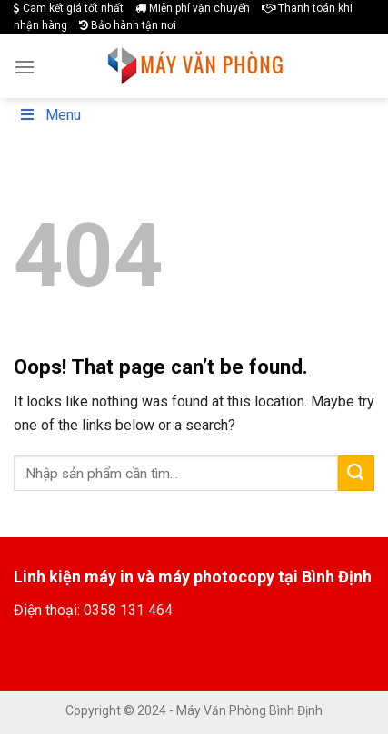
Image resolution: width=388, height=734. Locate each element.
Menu (49, 114)
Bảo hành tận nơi (127, 25)
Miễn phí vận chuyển (192, 8)
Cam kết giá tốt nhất (69, 8)
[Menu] (24, 66)
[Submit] (356, 473)
